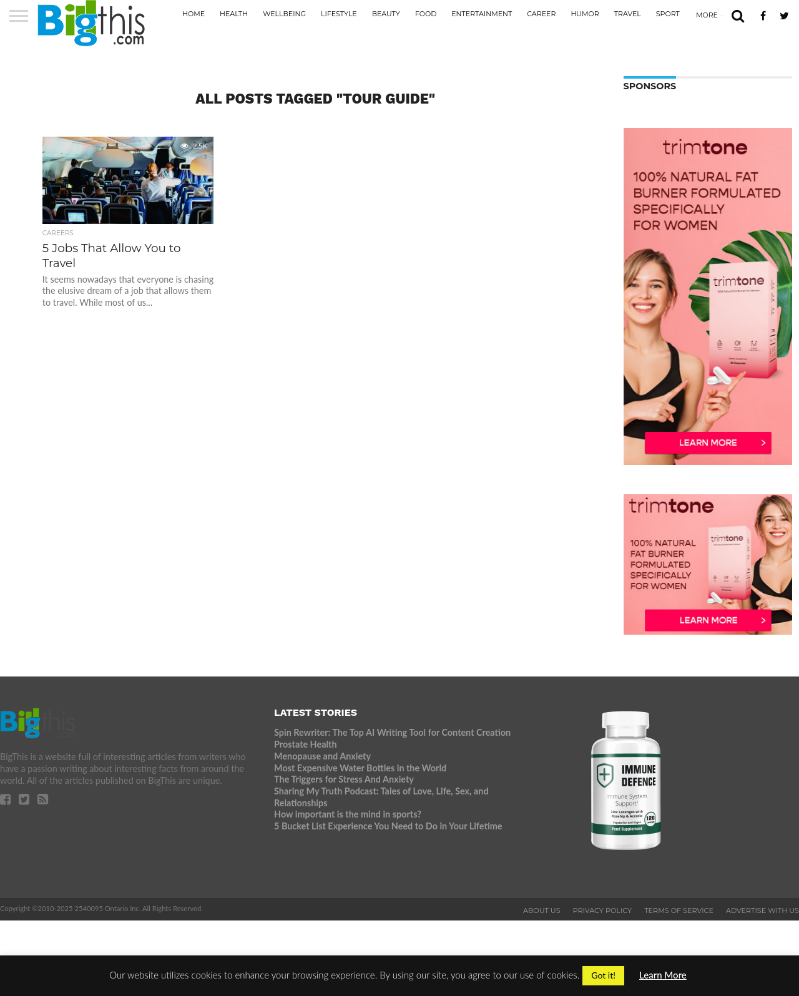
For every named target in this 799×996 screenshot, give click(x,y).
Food (425, 13)
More (707, 15)
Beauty (386, 13)
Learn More (663, 974)
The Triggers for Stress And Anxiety (344, 779)
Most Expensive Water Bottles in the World (360, 768)
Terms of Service (678, 910)
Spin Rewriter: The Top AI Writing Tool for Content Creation (392, 732)
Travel (627, 13)
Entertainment (481, 13)
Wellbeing (284, 13)
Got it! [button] (603, 975)
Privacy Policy (602, 910)
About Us (542, 910)
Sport (668, 13)
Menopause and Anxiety (322, 756)
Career (541, 13)
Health (234, 13)
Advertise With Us (762, 910)
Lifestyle (339, 13)
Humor (585, 13)
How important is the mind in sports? (347, 814)
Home (193, 13)
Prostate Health (305, 744)
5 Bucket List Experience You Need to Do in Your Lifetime (388, 826)
